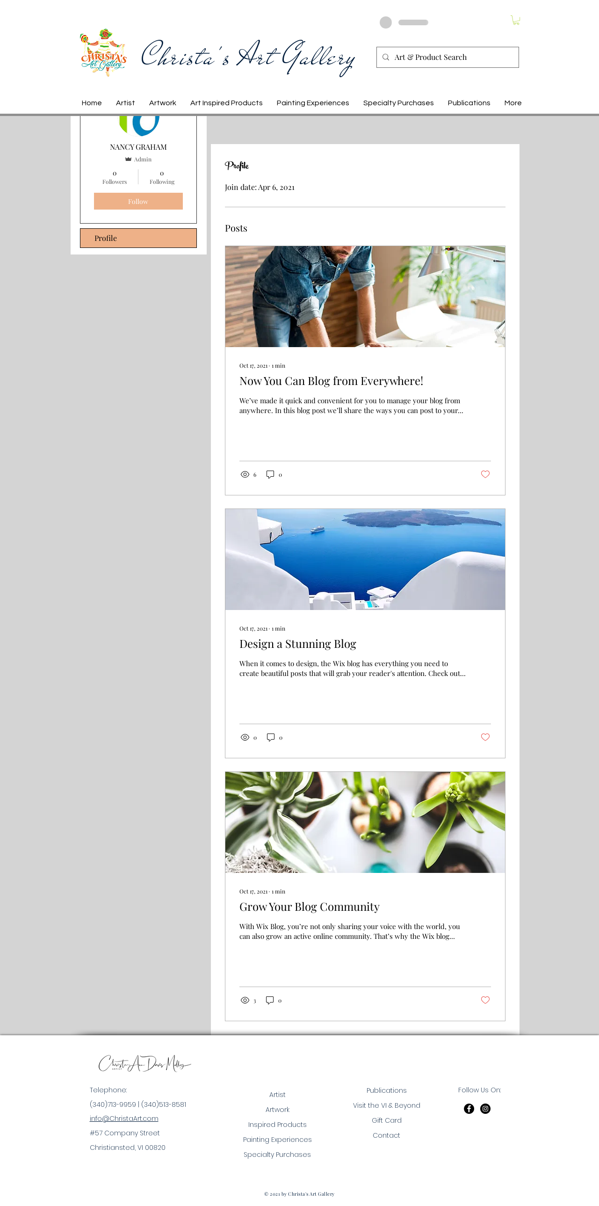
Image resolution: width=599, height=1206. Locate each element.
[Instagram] (485, 1109)
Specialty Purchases (277, 1154)
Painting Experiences (277, 1139)
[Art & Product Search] (447, 57)
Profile (105, 238)
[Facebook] (469, 1109)
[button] (516, 20)
